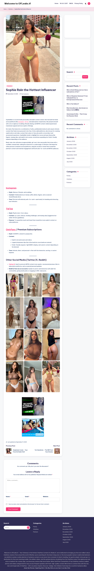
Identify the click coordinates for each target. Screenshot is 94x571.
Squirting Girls (39, 568)
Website (45, 496)
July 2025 (69, 162)
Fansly (68, 175)
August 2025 (70, 158)
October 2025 (71, 151)
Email (27, 496)
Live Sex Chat (66, 568)
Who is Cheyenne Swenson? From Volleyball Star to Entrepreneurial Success (77, 98)
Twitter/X (12, 264)
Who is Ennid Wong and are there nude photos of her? (77, 91)
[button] (28, 527)
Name (8, 496)
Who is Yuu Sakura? (73, 104)
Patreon (69, 182)
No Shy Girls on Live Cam (53, 568)
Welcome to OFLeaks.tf (17, 3)
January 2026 (71, 141)
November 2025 (72, 148)
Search (70, 72)
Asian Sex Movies (29, 568)
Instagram (21, 121)
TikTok (26, 121)
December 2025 (71, 144)
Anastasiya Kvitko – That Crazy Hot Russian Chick (77, 115)
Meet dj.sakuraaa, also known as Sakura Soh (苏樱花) (77, 109)
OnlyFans (11, 229)
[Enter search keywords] (17, 527)
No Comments (24, 94)
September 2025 (72, 155)
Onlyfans (9, 86)
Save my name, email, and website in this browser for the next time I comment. (29, 504)
